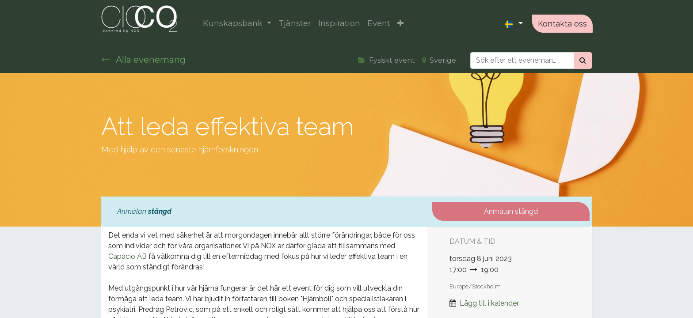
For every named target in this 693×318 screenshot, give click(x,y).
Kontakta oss (561, 23)
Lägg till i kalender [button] (489, 303)
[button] (401, 23)
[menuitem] (296, 23)
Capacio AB (127, 256)
